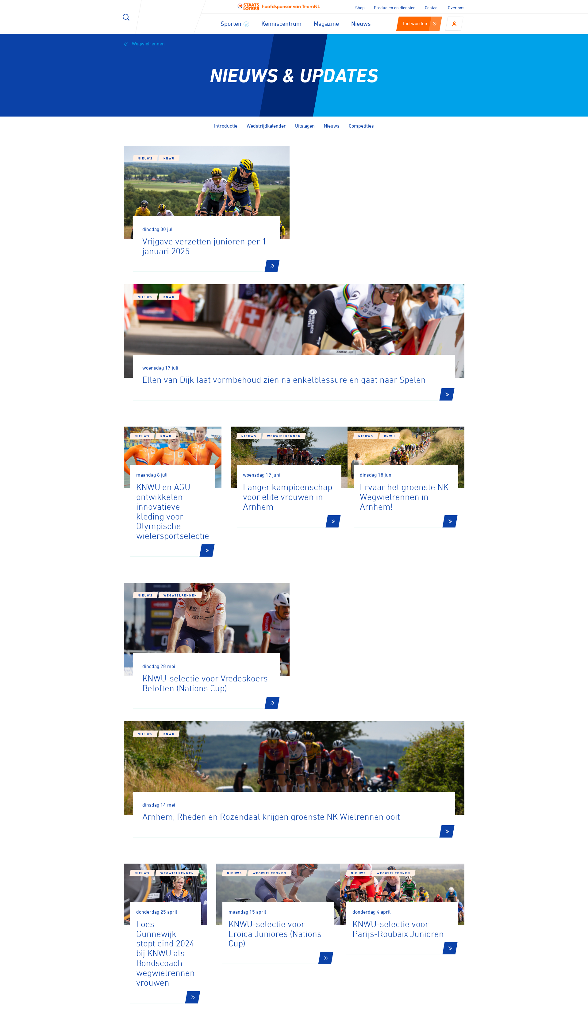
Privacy (401, 1017)
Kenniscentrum (281, 23)
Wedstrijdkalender (266, 125)
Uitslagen (305, 125)
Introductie (225, 125)
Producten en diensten (395, 7)
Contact (432, 7)
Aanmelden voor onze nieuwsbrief (192, 860)
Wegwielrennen (144, 43)
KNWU (169, 158)
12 (306, 784)
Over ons (456, 7)
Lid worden (419, 23)
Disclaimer (372, 1017)
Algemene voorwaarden (443, 1017)
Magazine (326, 23)
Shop (360, 7)
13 (327, 784)
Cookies (344, 1017)
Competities (361, 125)
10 (264, 784)
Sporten (235, 23)
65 (388, 784)
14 (348, 784)
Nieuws (361, 23)
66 (409, 784)
